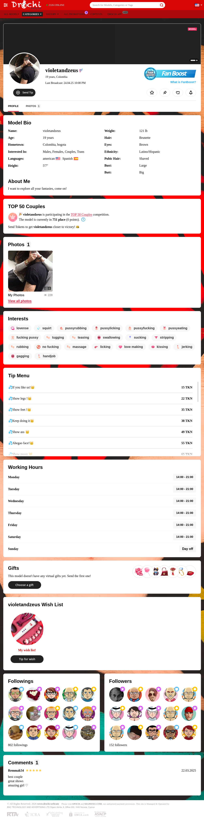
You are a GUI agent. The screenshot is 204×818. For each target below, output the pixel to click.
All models (11, 14)
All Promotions (75, 14)
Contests (96, 14)
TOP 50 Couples (81, 214)
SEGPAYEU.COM (93, 804)
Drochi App (115, 14)
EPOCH (76, 804)
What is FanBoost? (183, 82)
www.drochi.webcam (48, 803)
